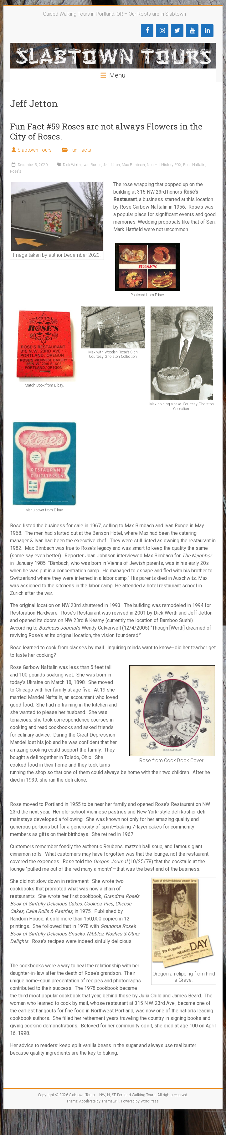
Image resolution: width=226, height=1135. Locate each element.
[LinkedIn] (207, 30)
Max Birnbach (133, 165)
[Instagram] (162, 30)
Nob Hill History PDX (164, 165)
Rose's (15, 171)
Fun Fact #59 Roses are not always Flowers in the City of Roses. (106, 131)
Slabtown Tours (35, 150)
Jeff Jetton (111, 165)
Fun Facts (80, 150)
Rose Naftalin (194, 165)
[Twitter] (177, 30)
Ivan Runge (92, 165)
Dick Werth (72, 165)
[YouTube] (192, 30)
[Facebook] (147, 30)
